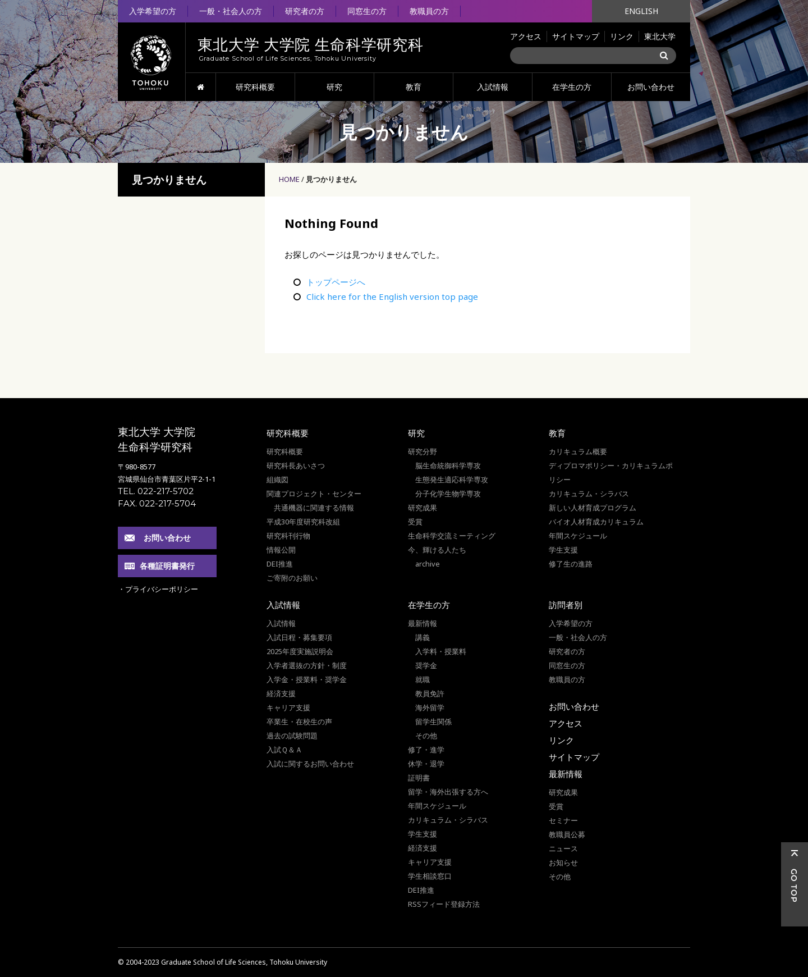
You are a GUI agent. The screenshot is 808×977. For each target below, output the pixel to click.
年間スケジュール (578, 536)
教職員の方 (429, 11)
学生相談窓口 (430, 876)
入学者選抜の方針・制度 (307, 665)
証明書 (419, 778)
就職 (422, 679)
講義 (422, 637)
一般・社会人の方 (230, 11)
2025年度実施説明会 (300, 651)
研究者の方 (304, 11)
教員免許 (429, 693)
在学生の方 (571, 86)
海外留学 (429, 707)
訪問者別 (565, 604)
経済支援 (281, 693)
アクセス (525, 36)
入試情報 (492, 86)
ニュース (563, 848)
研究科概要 (255, 86)
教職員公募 (567, 834)
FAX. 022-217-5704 (157, 503)
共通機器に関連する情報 (314, 508)
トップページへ (335, 281)
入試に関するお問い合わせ (310, 764)
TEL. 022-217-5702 (156, 491)
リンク (621, 36)
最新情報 (422, 623)
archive (427, 564)
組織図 (277, 479)
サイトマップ (575, 36)
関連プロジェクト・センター (314, 493)
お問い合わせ (650, 86)
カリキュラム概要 (578, 451)
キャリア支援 (288, 707)
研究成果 (422, 508)
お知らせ (563, 862)
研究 (334, 86)
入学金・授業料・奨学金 (307, 679)
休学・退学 (426, 764)
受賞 (415, 522)
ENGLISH (641, 11)
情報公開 (281, 550)
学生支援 (563, 550)
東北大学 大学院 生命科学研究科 (156, 439)
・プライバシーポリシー (158, 589)
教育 (413, 86)
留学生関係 (433, 721)
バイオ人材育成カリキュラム (596, 522)
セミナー (563, 820)
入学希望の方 (152, 11)
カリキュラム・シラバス (589, 493)
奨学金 (426, 665)
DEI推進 (280, 564)
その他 (426, 736)
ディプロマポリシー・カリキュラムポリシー (611, 472)
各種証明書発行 (167, 565)
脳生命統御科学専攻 (448, 465)
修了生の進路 (571, 564)
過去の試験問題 (292, 736)
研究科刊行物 (288, 536)
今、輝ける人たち (437, 550)
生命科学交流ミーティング (451, 536)
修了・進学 (426, 750)
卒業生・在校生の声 (299, 721)
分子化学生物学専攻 (448, 493)
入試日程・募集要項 (299, 637)
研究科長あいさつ (296, 465)
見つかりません (331, 179)
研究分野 (422, 451)
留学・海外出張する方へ (448, 792)
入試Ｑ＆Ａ (284, 750)
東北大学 (660, 36)
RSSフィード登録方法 (444, 904)
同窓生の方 (367, 11)
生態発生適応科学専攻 (451, 479)
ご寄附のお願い (292, 578)
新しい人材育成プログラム (592, 508)
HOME (200, 87)
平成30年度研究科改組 (303, 522)
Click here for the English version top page (392, 296)
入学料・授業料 (440, 651)
